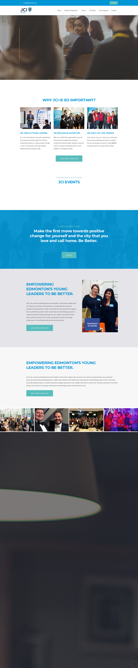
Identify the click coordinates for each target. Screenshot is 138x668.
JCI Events (92, 12)
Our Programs (103, 12)
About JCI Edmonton (71, 12)
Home (59, 12)
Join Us (84, 12)
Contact (113, 12)
